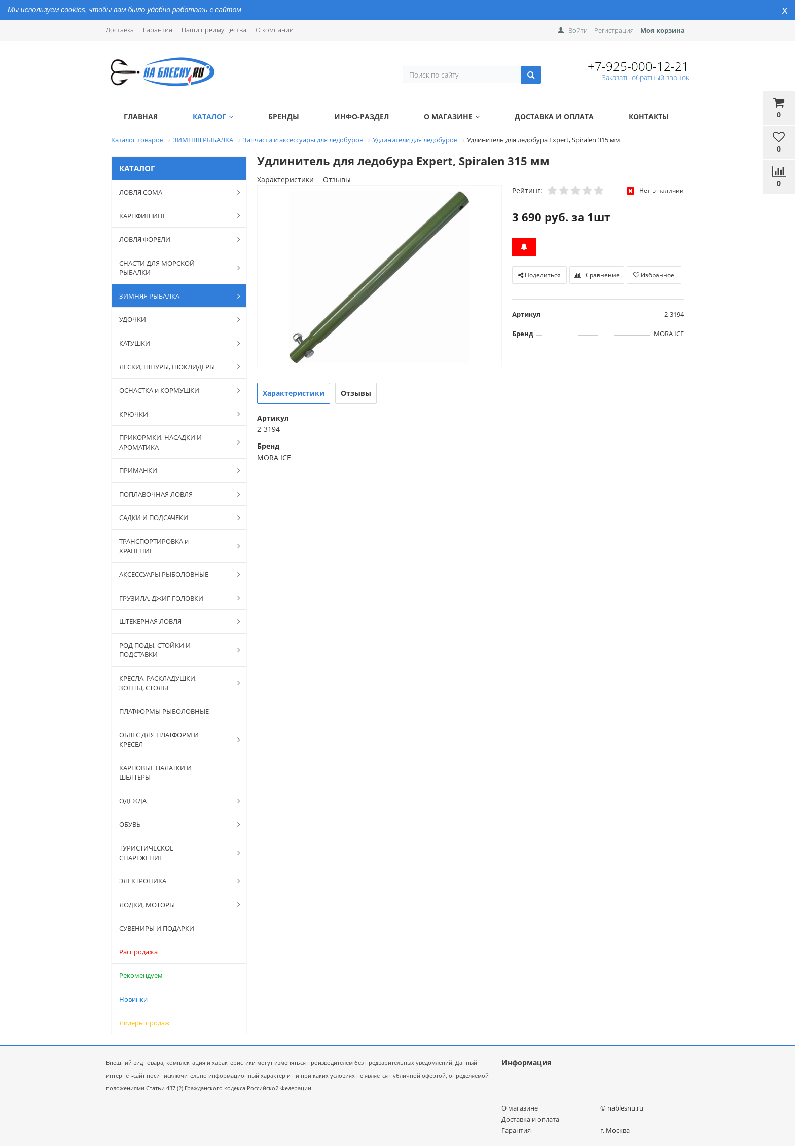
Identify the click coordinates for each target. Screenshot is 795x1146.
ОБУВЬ (174, 824)
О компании (275, 29)
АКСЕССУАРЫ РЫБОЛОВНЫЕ (174, 574)
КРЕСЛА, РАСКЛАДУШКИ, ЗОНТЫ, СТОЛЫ (174, 683)
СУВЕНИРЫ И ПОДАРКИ (156, 928)
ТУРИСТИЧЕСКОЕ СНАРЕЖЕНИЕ (174, 852)
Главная (141, 116)
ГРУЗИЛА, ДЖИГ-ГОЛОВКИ (174, 598)
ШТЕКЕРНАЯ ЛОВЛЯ (174, 621)
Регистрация (614, 30)
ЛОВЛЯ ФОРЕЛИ (174, 239)
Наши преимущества (214, 29)
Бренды (283, 116)
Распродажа (138, 951)
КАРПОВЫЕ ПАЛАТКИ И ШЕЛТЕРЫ (155, 772)
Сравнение (597, 275)
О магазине (452, 116)
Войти (578, 30)
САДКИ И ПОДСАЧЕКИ (174, 517)
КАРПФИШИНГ (174, 215)
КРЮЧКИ (174, 414)
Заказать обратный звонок (645, 77)
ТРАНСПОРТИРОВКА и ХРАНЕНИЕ (174, 546)
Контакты (649, 116)
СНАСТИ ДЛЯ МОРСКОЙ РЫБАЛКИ (174, 267)
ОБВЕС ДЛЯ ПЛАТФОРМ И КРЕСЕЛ (174, 739)
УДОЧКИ (174, 319)
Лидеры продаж (144, 1022)
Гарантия (157, 29)
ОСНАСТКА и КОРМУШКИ (174, 390)
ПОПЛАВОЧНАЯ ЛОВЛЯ (174, 494)
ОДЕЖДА (174, 801)
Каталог (213, 116)
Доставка (120, 29)
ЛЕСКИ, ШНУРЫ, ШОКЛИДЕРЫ (174, 366)
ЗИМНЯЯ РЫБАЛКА (174, 296)
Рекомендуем (141, 975)
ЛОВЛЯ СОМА (174, 192)
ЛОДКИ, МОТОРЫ (174, 904)
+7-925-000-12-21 (638, 66)
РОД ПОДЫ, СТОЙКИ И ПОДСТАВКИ (174, 650)
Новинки (133, 999)
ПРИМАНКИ (174, 470)
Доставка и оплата (554, 116)
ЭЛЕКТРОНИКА (174, 881)
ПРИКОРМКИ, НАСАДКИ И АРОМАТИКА (174, 442)
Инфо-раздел (361, 116)
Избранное (653, 275)
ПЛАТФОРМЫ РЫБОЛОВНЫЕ (164, 711)
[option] (379, 277)
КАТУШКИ (174, 343)
